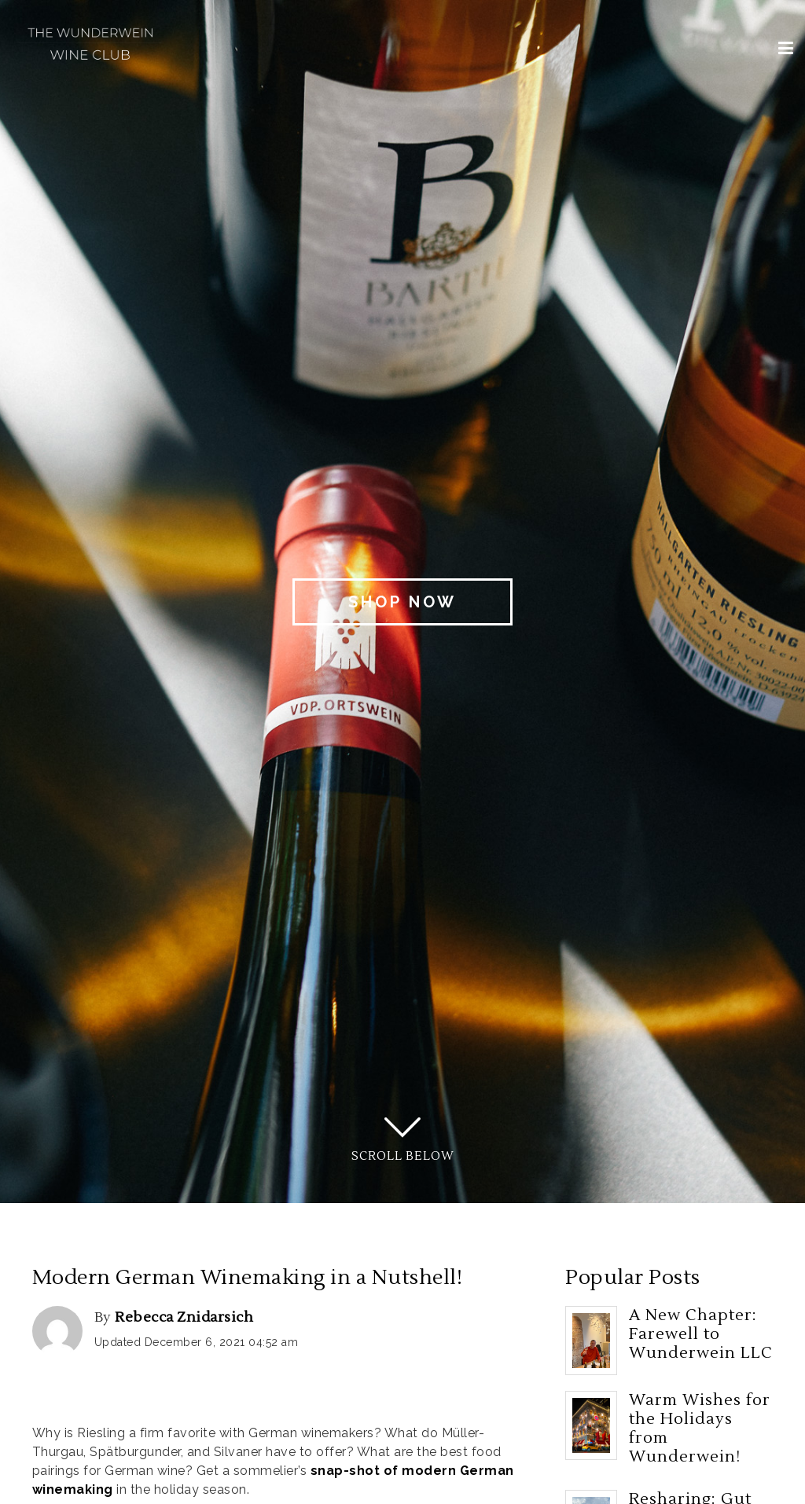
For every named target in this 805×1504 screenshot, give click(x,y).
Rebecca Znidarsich (184, 1317)
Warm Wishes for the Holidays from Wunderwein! (699, 1428)
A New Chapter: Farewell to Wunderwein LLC (701, 1334)
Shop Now (402, 601)
